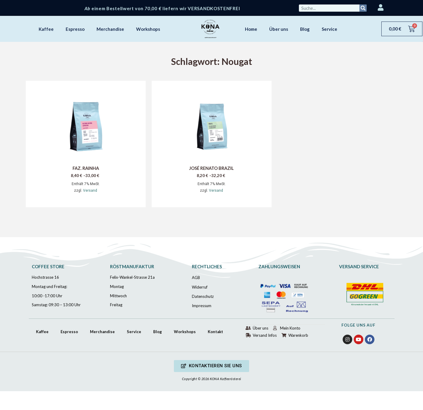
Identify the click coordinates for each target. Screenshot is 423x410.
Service (329, 29)
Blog (305, 29)
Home (251, 29)
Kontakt (215, 331)
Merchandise (110, 29)
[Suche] (363, 8)
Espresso (75, 29)
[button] (211, 366)
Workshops (148, 29)
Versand (90, 191)
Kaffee (46, 29)
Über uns (278, 29)
